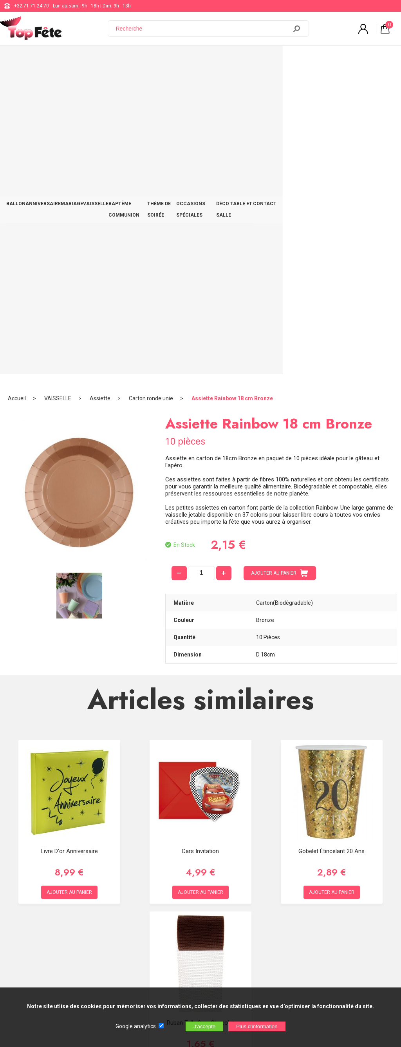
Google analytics (136, 1026)
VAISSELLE (118, 59)
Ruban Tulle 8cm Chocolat (200, 708)
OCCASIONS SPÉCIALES (275, 59)
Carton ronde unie (151, 84)
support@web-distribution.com (230, 891)
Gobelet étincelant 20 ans (331, 536)
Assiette (100, 84)
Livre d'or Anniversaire (69, 536)
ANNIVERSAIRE (52, 59)
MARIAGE (88, 59)
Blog (201, 911)
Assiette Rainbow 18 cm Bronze (232, 84)
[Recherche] (202, 28)
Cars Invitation (200, 536)
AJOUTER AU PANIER (279, 259)
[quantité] (201, 259)
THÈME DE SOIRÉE (219, 59)
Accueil (17, 84)
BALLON (19, 59)
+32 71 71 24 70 (31, 6)
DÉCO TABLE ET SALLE (335, 59)
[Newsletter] (129, 981)
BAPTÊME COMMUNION (164, 59)
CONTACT (380, 59)
